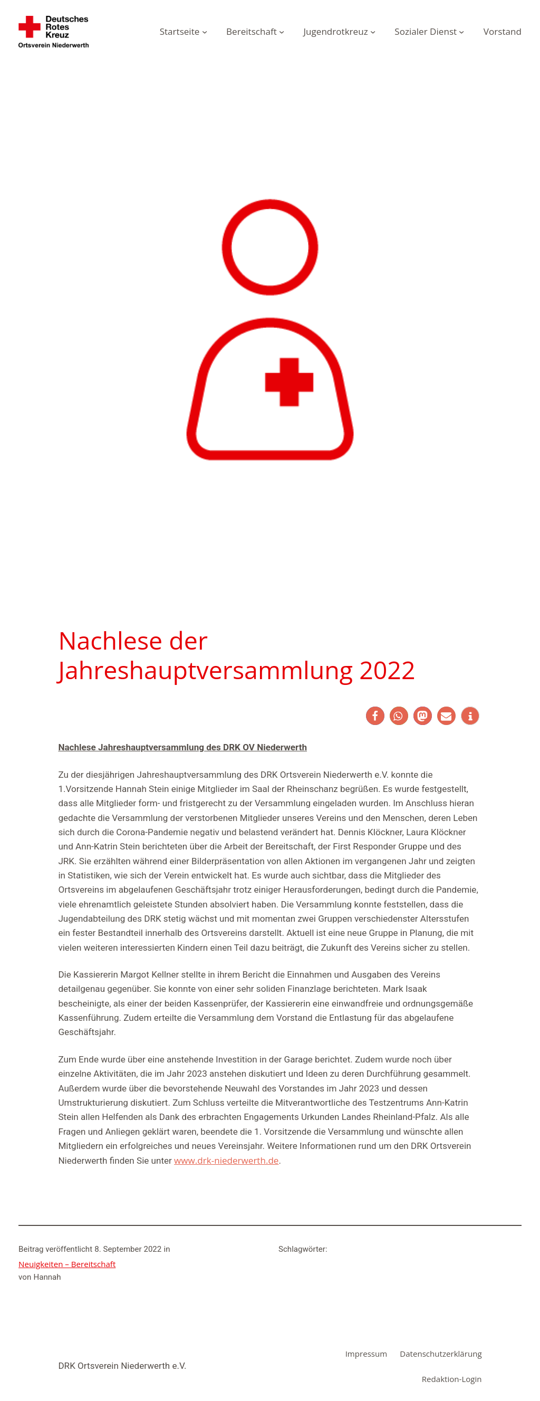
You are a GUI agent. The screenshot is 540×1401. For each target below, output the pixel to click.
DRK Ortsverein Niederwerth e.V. (122, 1365)
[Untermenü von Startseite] (204, 31)
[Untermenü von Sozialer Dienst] (461, 31)
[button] (375, 716)
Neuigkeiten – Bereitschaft (66, 1264)
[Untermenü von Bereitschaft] (281, 31)
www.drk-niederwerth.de (226, 1160)
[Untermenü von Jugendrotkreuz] (372, 31)
